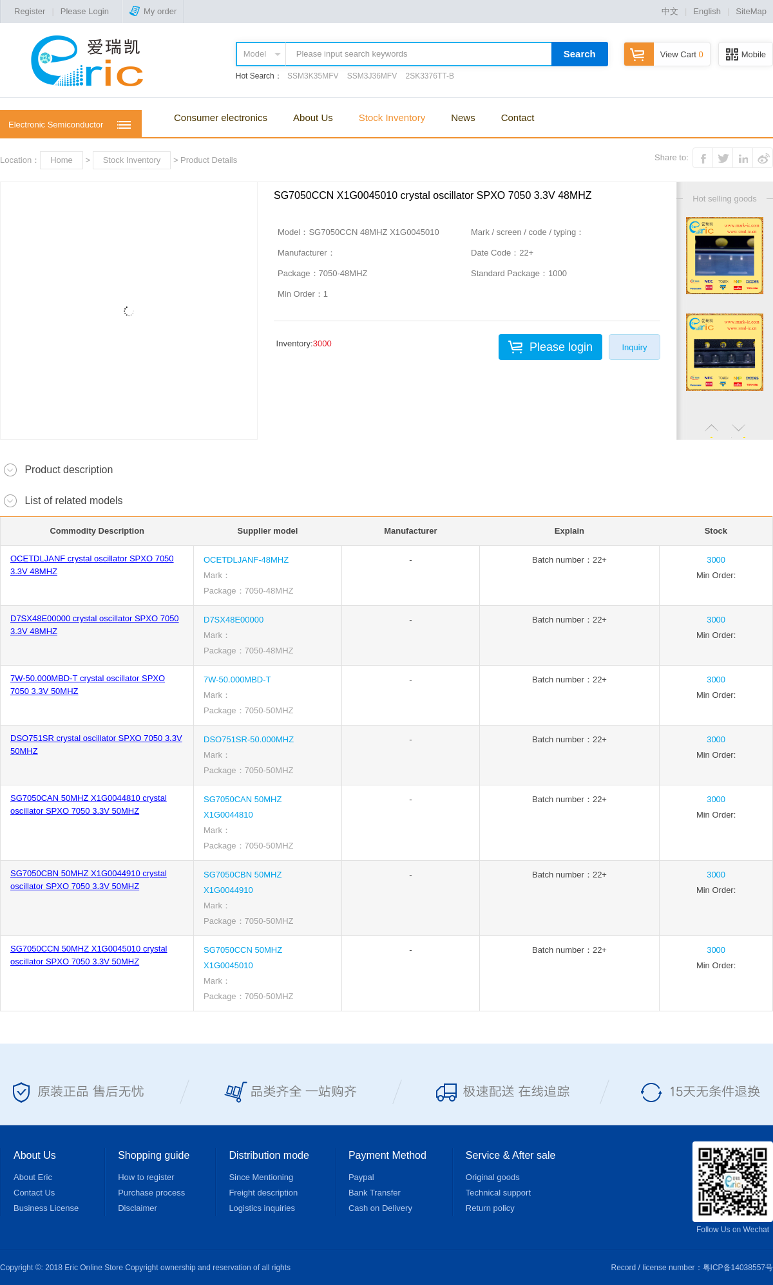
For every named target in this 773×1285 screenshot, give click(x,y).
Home (61, 160)
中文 (670, 11)
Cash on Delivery (380, 1208)
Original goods (493, 1177)
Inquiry (634, 347)
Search (580, 53)
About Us (313, 117)
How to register (146, 1177)
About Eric (33, 1177)
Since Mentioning (261, 1177)
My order (153, 11)
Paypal (361, 1177)
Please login (561, 347)
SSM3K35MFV (312, 75)
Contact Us (34, 1192)
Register (29, 11)
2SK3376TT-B (430, 75)
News (463, 117)
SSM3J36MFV (372, 75)
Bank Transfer (374, 1192)
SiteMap (751, 11)
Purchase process (151, 1192)
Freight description (263, 1192)
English (707, 11)
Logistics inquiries (262, 1208)
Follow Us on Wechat (732, 1187)
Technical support (498, 1192)
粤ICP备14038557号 (738, 1267)
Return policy (490, 1208)
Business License (46, 1208)
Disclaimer (137, 1208)
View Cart (663, 54)
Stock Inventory (392, 117)
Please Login (85, 11)
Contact (518, 117)
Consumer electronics (220, 117)
